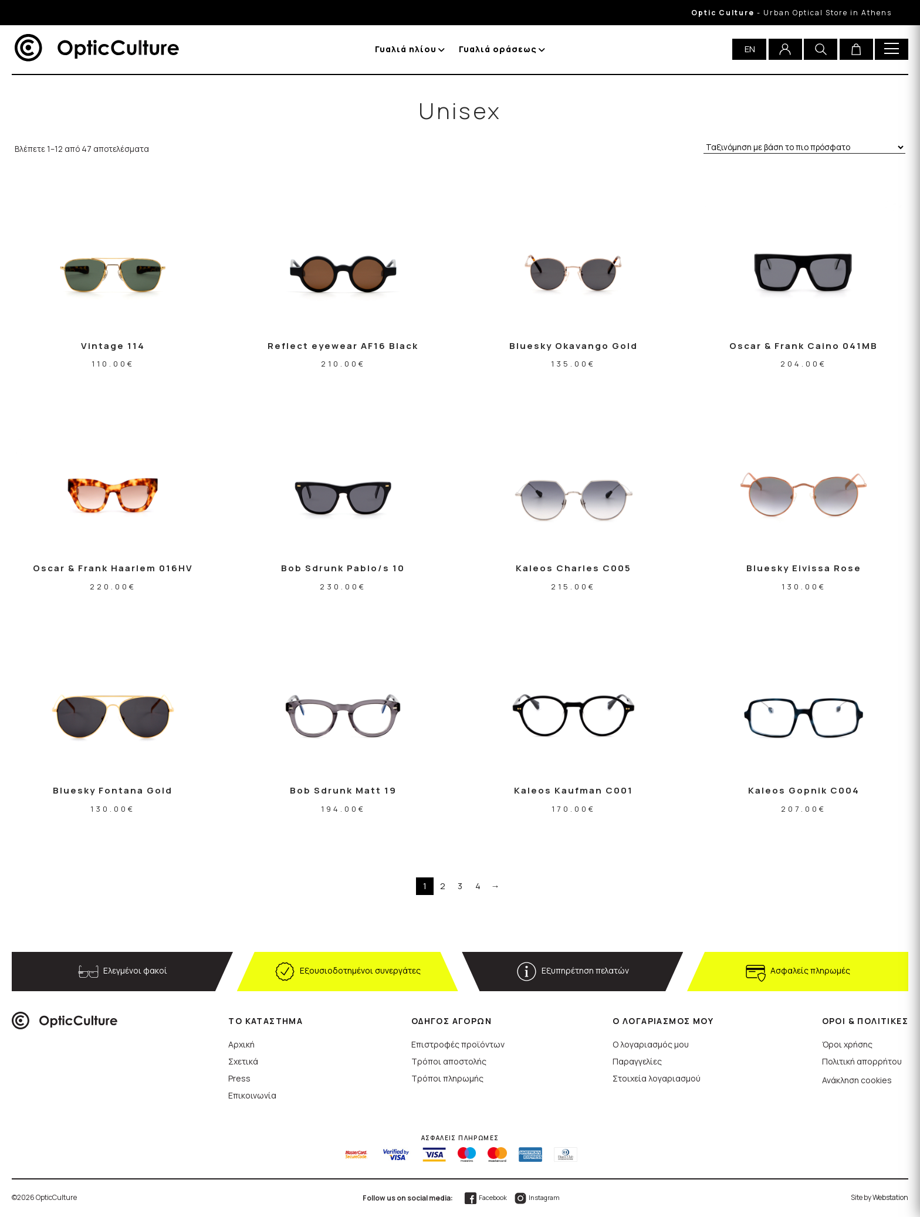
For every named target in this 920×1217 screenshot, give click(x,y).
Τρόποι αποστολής (448, 1061)
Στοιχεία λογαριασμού (657, 1078)
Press (239, 1078)
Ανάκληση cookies (857, 1080)
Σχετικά (243, 1061)
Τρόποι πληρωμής (447, 1078)
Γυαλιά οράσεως (498, 49)
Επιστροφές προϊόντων (458, 1044)
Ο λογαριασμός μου (651, 1044)
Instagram (536, 1197)
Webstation (890, 1197)
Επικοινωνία (252, 1095)
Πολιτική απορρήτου (862, 1061)
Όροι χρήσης (847, 1044)
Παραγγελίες (637, 1061)
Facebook (485, 1197)
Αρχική (241, 1044)
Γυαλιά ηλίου (406, 49)
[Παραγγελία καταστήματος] (804, 147)
